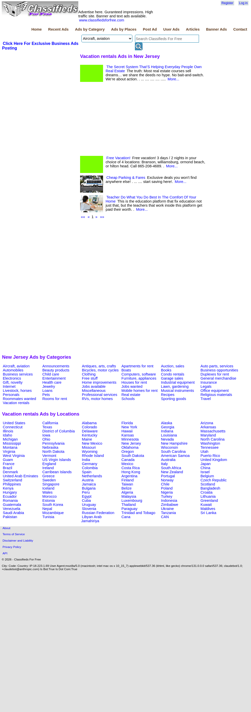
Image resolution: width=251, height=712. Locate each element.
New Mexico (92, 443)
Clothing (89, 374)
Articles (193, 29)
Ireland (48, 468)
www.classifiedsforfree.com (101, 20)
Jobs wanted (131, 386)
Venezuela (11, 509)
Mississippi (12, 443)
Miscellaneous (94, 391)
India (86, 460)
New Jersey (131, 443)
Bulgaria (89, 488)
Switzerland (12, 480)
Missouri (89, 447)
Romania (10, 500)
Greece (48, 476)
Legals (205, 386)
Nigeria (167, 492)
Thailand (128, 505)
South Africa (171, 468)
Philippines (12, 484)
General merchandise (218, 378)
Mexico (127, 464)
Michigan (10, 439)
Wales (47, 492)
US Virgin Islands (56, 460)
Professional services (99, 395)
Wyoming (89, 451)
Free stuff (90, 378)
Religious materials (216, 395)
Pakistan (10, 517)
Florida (127, 423)
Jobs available (94, 386)
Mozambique (53, 513)
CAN (165, 517)
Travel (205, 399)
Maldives (207, 509)
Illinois (8, 431)
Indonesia (169, 500)
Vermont (49, 456)
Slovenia (89, 509)
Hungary (10, 492)
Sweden (49, 480)
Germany (89, 464)
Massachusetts (212, 431)
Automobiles (13, 370)
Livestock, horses (17, 391)
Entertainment (54, 378)
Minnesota (130, 439)
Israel (205, 472)
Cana (125, 517)
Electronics (12, 378)
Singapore (50, 484)
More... (173, 79)
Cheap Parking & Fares (125, 178)
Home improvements (99, 382)
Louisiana (169, 435)
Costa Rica (130, 468)
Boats (126, 370)
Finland (127, 480)
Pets (46, 395)
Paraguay (129, 509)
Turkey (166, 496)
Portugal (168, 476)
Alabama (89, 423)
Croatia (206, 492)
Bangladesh (210, 488)
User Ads (171, 29)
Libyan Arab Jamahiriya (91, 519)
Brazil (7, 468)
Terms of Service (14, 534)
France (9, 464)
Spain (87, 472)
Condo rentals (172, 374)
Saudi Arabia (13, 513)
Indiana (167, 431)
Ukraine (167, 509)
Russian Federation (98, 513)
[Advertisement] (40, 89)
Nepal (47, 509)
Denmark (10, 472)
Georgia (167, 427)
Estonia (48, 500)
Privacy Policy (12, 546)
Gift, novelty (12, 382)
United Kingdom (213, 460)
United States (14, 423)
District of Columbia (58, 431)
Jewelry (48, 386)
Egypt (86, 496)
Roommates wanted (19, 399)
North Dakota (53, 451)
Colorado (89, 427)
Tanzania (168, 513)
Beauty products (55, 370)
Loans (47, 391)
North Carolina (212, 439)
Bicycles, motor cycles (100, 370)
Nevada (167, 439)
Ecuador (10, 496)
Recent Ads (58, 29)
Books (166, 370)
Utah (204, 451)
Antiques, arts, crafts (99, 366)
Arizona (206, 423)
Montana (10, 447)
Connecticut (12, 427)
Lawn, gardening (175, 386)
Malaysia (128, 496)
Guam (8, 460)
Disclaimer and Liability (18, 540)
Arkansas (208, 427)
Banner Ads (216, 29)
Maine (87, 439)
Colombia (90, 468)
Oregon (127, 451)
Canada (127, 460)
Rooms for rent (54, 399)
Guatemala (12, 505)
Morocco (49, 496)
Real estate (130, 395)
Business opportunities (219, 370)
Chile (165, 484)
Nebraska (50, 447)
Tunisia (48, 517)
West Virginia (14, 456)
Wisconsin (169, 447)
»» (102, 217)
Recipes (167, 395)
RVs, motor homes (97, 399)
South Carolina (173, 451)
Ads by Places (123, 29)
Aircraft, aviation (16, 366)
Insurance (208, 382)
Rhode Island (93, 456)
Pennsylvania (53, 443)
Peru (86, 492)
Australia (168, 460)
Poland (167, 488)
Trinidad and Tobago (138, 513)
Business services (18, 374)
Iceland (48, 488)
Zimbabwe (169, 505)
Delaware (90, 431)
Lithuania (208, 496)
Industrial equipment (178, 382)
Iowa (46, 435)
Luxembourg (131, 500)
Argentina (129, 476)
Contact (240, 29)
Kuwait (206, 505)
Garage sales (172, 378)
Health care (51, 382)
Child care (50, 374)
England (49, 464)
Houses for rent (134, 382)
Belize (126, 488)
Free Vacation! (118, 158)
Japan (205, 464)
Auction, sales (172, 366)
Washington (210, 443)
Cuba (86, 500)
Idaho (7, 435)
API (5, 553)
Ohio (46, 439)
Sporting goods (173, 399)
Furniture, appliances (138, 378)
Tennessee (209, 447)
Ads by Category (90, 29)
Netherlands (92, 476)
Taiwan (127, 484)
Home (36, 29)
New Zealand (172, 472)
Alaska (166, 423)
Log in (243, 3)
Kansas (127, 435)
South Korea (52, 505)
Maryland (208, 435)
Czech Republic (213, 480)
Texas (47, 427)
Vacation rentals (16, 403)
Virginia (9, 451)
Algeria (127, 492)
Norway (167, 480)
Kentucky (89, 435)
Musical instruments (177, 391)
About (6, 528)
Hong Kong (130, 472)
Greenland (209, 500)
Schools (128, 399)
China (205, 468)
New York (129, 427)
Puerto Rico (210, 456)
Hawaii (127, 431)
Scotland (207, 484)
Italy (164, 464)
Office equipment (214, 391)
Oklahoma (130, 447)
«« (83, 217)
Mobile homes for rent (139, 391)
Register (227, 3)
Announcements (55, 366)
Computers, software (138, 374)
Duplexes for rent (214, 374)
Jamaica (89, 484)
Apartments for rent (137, 366)
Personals (11, 395)
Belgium (207, 476)
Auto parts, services (216, 366)
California (50, 423)
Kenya (8, 488)
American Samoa (175, 456)
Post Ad (150, 29)
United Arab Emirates (20, 476)
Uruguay (89, 505)
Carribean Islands (57, 472)
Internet (9, 386)
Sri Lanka (208, 513)
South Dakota (132, 456)
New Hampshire (174, 443)
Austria (88, 480)
